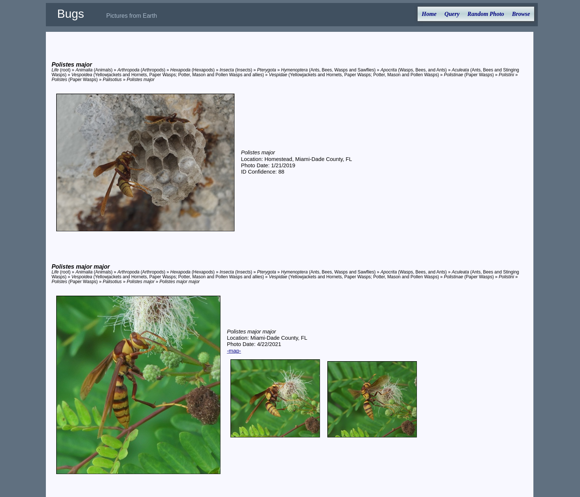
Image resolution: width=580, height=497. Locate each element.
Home (429, 14)
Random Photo (486, 14)
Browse (521, 14)
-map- (234, 351)
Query (451, 14)
